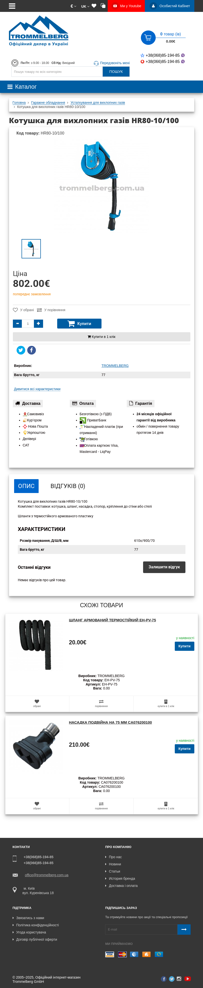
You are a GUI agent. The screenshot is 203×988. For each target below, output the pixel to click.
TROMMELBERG (115, 366)
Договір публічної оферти (35, 939)
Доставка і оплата (121, 886)
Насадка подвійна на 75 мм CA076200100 (110, 722)
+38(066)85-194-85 (163, 61)
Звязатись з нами (28, 918)
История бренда (120, 878)
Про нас (113, 857)
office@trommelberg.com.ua (47, 875)
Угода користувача (29, 932)
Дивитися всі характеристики (37, 389)
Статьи (112, 871)
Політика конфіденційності (36, 925)
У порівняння (52, 309)
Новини (113, 864)
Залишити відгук (164, 567)
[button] (73, 6)
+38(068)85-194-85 (163, 55)
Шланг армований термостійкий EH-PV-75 (112, 620)
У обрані (23, 309)
